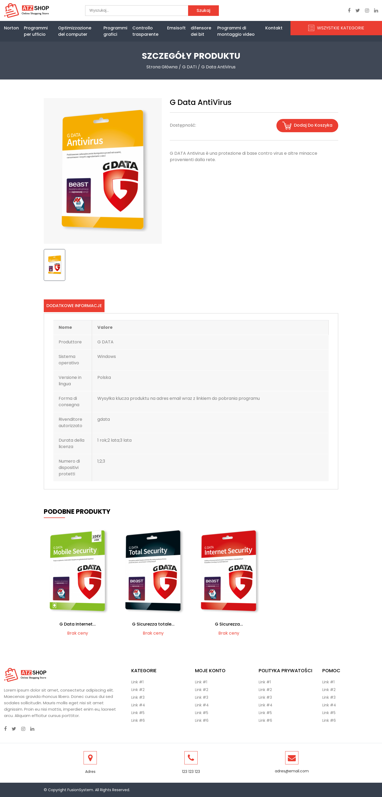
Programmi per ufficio (36, 31)
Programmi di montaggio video (236, 31)
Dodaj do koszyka (307, 126)
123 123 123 (191, 771)
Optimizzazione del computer (74, 31)
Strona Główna (161, 67)
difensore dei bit (201, 31)
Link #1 (137, 682)
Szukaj (203, 10)
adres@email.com (292, 771)
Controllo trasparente (145, 31)
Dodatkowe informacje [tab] (74, 306)
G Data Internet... (77, 624)
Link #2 (138, 689)
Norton (11, 28)
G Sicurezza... (229, 624)
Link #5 (138, 712)
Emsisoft (176, 28)
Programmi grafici (115, 31)
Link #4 (138, 705)
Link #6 (138, 720)
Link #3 (138, 697)
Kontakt (274, 28)
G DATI (189, 67)
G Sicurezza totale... (153, 624)
